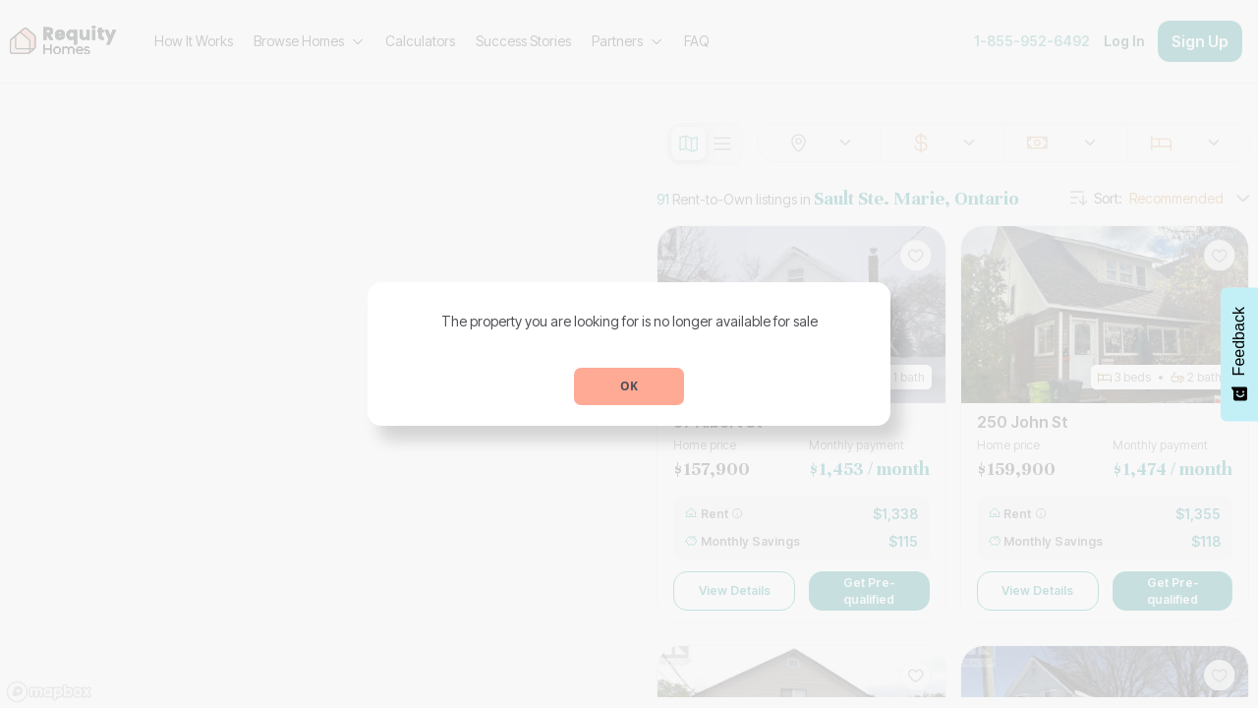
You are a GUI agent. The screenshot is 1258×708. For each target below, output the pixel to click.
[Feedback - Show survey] (1239, 354)
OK (629, 386)
